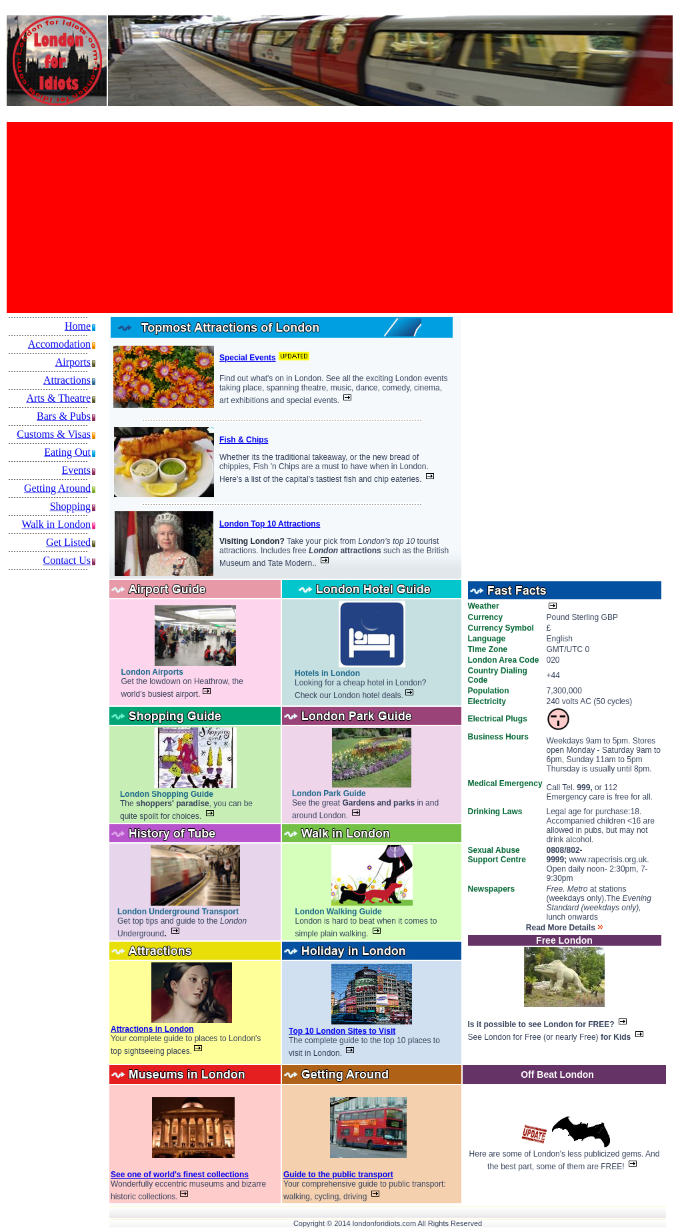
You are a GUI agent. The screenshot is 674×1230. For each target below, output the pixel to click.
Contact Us (67, 560)
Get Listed (68, 542)
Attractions (67, 380)
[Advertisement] (205, 217)
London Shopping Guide (166, 794)
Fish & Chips (243, 439)
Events (76, 470)
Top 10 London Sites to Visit (342, 1031)
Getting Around (57, 488)
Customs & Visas (54, 434)
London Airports (152, 672)
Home (78, 326)
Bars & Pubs (64, 416)
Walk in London (56, 524)
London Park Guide (329, 793)
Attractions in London (152, 1029)
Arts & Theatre (58, 398)
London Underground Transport (178, 911)
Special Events (247, 357)
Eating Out (67, 452)
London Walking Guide (338, 911)
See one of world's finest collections (180, 1174)
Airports (73, 362)
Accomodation (59, 344)
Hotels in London (327, 673)
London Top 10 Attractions (269, 524)
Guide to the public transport (338, 1174)
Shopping (70, 506)
